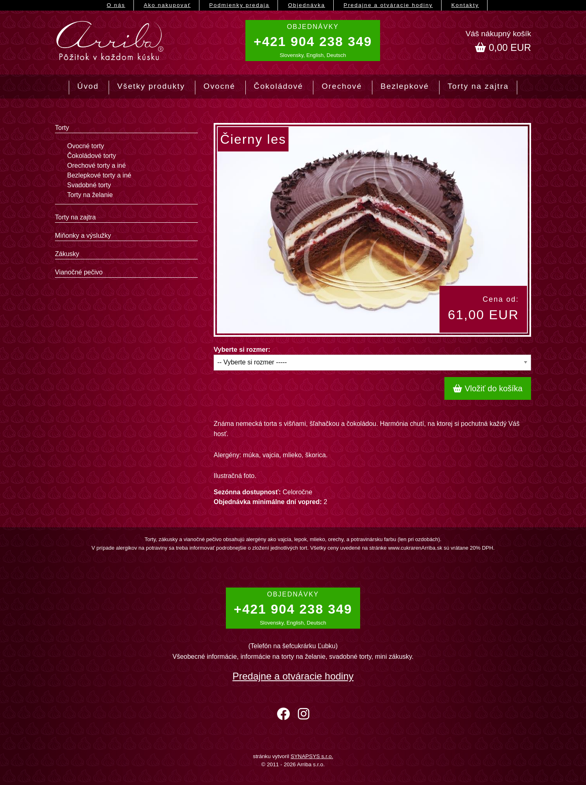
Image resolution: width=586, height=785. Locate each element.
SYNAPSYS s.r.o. (312, 756)
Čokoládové (278, 86)
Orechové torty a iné (96, 165)
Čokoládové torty (91, 155)
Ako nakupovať (167, 5)
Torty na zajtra (478, 86)
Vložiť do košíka (488, 388)
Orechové (341, 86)
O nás (116, 5)
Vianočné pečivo (79, 272)
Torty (62, 127)
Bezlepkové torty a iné (99, 175)
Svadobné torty (89, 185)
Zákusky (67, 253)
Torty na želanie (90, 194)
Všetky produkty (151, 86)
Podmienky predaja (239, 5)
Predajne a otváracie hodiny (388, 5)
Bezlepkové (404, 86)
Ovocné (219, 86)
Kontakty (465, 5)
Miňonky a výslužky (83, 235)
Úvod (88, 86)
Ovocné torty (85, 146)
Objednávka (306, 5)
